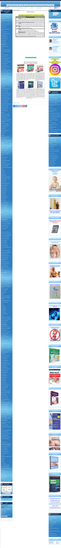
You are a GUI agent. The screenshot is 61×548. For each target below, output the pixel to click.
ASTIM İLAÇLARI (4, 56)
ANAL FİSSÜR (3, 40)
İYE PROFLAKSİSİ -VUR (5, 225)
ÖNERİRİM (3, 510)
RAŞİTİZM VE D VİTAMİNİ (5, 328)
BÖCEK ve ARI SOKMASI (5, 83)
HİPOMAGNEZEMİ (4, 197)
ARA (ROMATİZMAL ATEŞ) (5, 49)
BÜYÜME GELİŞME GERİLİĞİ (6, 93)
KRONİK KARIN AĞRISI (5, 263)
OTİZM (2, 315)
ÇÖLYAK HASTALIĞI (4, 102)
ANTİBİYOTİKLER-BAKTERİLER (4, 44)
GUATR (2, 155)
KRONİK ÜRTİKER (4, 265)
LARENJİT (3, 276)
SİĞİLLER (2, 345)
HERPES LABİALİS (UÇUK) (5, 178)
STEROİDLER (3, 353)
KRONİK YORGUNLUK (5, 266)
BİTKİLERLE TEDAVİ (4, 431)
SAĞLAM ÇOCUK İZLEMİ (5, 331)
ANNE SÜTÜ (3, 473)
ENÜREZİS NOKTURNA (5, 130)
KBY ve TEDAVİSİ (4, 243)
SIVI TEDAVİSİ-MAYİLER (5, 343)
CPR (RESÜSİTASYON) (5, 97)
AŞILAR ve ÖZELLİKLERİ (5, 58)
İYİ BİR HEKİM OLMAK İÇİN (6, 14)
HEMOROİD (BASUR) (4, 165)
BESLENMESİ (55, 173)
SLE (1, 350)
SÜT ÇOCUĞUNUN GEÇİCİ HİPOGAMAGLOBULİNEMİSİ (6, 444)
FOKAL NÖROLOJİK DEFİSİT (6, 140)
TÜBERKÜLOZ (3, 389)
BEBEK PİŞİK (3, 78)
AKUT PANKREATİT (4, 453)
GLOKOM (2, 458)
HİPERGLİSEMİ (3, 180)
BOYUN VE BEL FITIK (4, 466)
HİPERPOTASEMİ (4, 188)
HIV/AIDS (2, 454)
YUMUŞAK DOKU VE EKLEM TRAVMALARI (6, 423)
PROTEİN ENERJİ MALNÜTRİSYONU (4, 324)
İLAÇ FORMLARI (4, 207)
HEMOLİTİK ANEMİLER (5, 438)
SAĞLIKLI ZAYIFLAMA (5, 451)
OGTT (2, 303)
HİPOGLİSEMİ (3, 193)
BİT (1, 80)
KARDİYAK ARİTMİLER (5, 238)
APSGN (2, 48)
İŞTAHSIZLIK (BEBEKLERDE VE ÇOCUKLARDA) (56, 42)
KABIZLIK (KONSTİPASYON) (6, 233)
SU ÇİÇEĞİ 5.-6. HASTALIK (5, 355)
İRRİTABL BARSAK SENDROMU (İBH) (4, 220)
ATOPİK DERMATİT (4, 63)
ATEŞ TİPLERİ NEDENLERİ (5, 51)
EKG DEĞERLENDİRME (5, 125)
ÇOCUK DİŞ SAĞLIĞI (4, 100)
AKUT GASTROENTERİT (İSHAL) (5, 30)
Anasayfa (9, 5)
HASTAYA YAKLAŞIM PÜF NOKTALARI (5, 18)
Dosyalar (26, 5)
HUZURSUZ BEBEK (4, 205)
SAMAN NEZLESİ (4, 335)
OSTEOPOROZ (3, 310)
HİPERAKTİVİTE (4, 175)
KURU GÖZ (3, 274)
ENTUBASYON (3, 128)
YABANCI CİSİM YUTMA (5, 402)
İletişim (52, 5)
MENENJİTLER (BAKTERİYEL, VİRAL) (6, 287)
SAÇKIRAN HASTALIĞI (5, 357)
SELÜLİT (2, 338)
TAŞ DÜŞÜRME (3, 365)
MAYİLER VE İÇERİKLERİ (5, 281)
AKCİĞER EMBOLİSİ (4, 435)
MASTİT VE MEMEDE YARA (5, 279)
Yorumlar (14, 102)
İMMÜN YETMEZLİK (4, 210)
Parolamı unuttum (55, 16)
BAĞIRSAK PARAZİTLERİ (5, 66)
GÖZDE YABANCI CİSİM (5, 152)
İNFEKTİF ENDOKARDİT (5, 217)
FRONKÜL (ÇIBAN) (4, 142)
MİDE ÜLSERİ (3, 292)
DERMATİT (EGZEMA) (4, 107)
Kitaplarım (32, 5)
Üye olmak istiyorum (55, 17)
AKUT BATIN (3, 27)
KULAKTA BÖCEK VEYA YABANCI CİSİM (5, 272)
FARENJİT (2, 135)
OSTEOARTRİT (3, 307)
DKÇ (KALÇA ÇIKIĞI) (4, 123)
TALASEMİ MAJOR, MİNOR (5, 363)
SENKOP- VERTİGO (4, 340)
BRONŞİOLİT (3, 85)
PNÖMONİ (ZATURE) (4, 320)
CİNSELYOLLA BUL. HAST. (5, 95)
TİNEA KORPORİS (4, 375)
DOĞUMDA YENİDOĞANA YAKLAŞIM (5, 121)
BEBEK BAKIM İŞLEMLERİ (5, 70)
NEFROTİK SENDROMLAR (5, 300)
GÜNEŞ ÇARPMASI (4, 157)
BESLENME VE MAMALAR (5, 73)
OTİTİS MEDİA (3, 312)
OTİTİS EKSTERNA (4, 313)
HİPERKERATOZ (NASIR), (5, 183)
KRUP (2, 268)
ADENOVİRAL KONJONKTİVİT (6, 456)
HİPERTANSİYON (4, 190)
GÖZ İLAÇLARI (3, 463)
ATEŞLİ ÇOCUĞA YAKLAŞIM (6, 61)
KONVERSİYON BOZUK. (5, 255)
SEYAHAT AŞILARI (4, 471)
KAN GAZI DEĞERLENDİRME (6, 235)
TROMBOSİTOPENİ (4, 387)
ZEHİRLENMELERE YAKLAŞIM (6, 426)
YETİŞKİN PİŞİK (3, 416)
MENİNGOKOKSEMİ (4, 289)
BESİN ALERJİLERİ (4, 449)
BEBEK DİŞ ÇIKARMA (4, 75)
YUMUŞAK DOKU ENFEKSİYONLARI (4, 420)
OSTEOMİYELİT (3, 308)
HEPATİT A (3, 170)
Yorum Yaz (18, 102)
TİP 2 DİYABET (3, 382)
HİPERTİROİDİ (3, 192)
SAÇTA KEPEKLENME (4, 360)
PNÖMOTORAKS (4, 322)
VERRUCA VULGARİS (4, 397)
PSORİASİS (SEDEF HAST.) (5, 326)
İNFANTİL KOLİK (4, 215)
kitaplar (2, 499)
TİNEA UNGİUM (3, 377)
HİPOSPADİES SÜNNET (5, 202)
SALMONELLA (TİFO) (4, 333)
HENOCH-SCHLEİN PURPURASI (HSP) (6, 168)
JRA (1, 230)
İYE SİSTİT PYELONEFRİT (5, 221)
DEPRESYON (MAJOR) (5, 105)
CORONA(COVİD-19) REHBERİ (6, 480)
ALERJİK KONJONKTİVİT (5, 33)
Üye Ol (13, 7)
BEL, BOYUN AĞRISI (4, 71)
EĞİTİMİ (55, 174)
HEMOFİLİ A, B (3, 162)
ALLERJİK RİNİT (4, 35)
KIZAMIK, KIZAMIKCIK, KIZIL (6, 247)
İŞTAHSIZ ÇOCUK (4, 475)
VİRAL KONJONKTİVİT (5, 399)
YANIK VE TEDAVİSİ (4, 406)
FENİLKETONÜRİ (4, 476)
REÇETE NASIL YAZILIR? (5, 20)
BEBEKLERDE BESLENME (5, 76)
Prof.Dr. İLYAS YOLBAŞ (55, 40)
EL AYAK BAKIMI (4, 126)
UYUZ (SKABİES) (4, 394)
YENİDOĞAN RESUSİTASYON (6, 412)
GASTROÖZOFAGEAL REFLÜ (6, 145)
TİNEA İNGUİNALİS (4, 372)
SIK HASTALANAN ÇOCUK (5, 446)
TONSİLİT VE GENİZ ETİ (5, 384)
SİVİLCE (2, 348)
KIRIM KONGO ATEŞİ (4, 245)
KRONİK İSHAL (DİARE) (5, 261)
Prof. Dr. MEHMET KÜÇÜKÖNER (56, 47)
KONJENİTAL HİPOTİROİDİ (5, 252)
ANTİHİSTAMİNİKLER (5, 46)
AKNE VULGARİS (4, 25)
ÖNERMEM (3, 513)
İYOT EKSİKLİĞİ (4, 228)
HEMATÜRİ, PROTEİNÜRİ (5, 160)
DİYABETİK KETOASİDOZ (5, 115)
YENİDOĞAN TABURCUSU (5, 414)
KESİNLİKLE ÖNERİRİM (6, 509)
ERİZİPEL (2, 133)
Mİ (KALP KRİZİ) (4, 290)
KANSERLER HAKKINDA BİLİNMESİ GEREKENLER (55, 50)
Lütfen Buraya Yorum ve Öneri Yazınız (42, 5)
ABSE (2, 22)
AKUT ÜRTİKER (3, 31)
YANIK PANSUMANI (4, 404)
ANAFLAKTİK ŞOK (4, 38)
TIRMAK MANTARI (4, 370)
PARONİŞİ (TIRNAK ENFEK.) (6, 317)
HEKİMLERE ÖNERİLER (5, 16)
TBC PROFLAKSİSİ (4, 367)
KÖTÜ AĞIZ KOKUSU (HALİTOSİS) (4, 259)
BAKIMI (55, 172)
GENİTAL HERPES (4, 150)
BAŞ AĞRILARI (3, 68)
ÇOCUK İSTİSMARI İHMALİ (5, 98)
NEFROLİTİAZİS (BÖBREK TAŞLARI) (5, 298)
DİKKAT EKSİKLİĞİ (4, 110)
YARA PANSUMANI (4, 407)
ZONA (2, 428)
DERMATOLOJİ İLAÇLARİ (5, 436)
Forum (21, 5)
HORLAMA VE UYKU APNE (5, 433)
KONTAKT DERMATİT (4, 257)
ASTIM (2, 53)
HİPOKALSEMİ (3, 195)
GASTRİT (2, 143)
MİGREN (2, 294)
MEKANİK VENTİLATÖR (5, 284)
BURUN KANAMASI (4, 90)
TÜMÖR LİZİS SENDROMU (5, 392)
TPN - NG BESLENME (4, 385)
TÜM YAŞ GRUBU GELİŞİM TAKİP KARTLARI (55, 242)
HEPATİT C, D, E (3, 173)
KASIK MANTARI (4, 240)
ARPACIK (2, 461)
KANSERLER (3, 478)
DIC (1, 440)
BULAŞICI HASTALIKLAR (5, 88)
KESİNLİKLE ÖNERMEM (6, 514)
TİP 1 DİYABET (3, 380)
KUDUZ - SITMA (4, 270)
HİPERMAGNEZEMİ (4, 185)
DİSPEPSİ (2, 112)
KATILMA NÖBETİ (4, 242)
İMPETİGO (3, 212)
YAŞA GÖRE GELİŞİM (4, 409)
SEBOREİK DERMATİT (5, 336)
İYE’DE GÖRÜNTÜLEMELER (6, 223)
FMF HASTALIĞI (4, 138)
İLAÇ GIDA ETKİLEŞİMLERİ (5, 430)
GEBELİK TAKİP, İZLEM (5, 147)
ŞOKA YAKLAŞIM (4, 362)
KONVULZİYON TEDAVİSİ (5, 250)
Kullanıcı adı (51, 12)
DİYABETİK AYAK (4, 117)
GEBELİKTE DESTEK (4, 148)
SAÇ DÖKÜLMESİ (4, 358)
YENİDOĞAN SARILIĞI (5, 411)
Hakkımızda (15, 5)
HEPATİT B (3, 171)
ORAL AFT (3, 305)
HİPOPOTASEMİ (3, 200)
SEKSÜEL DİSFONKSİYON (5, 468)
